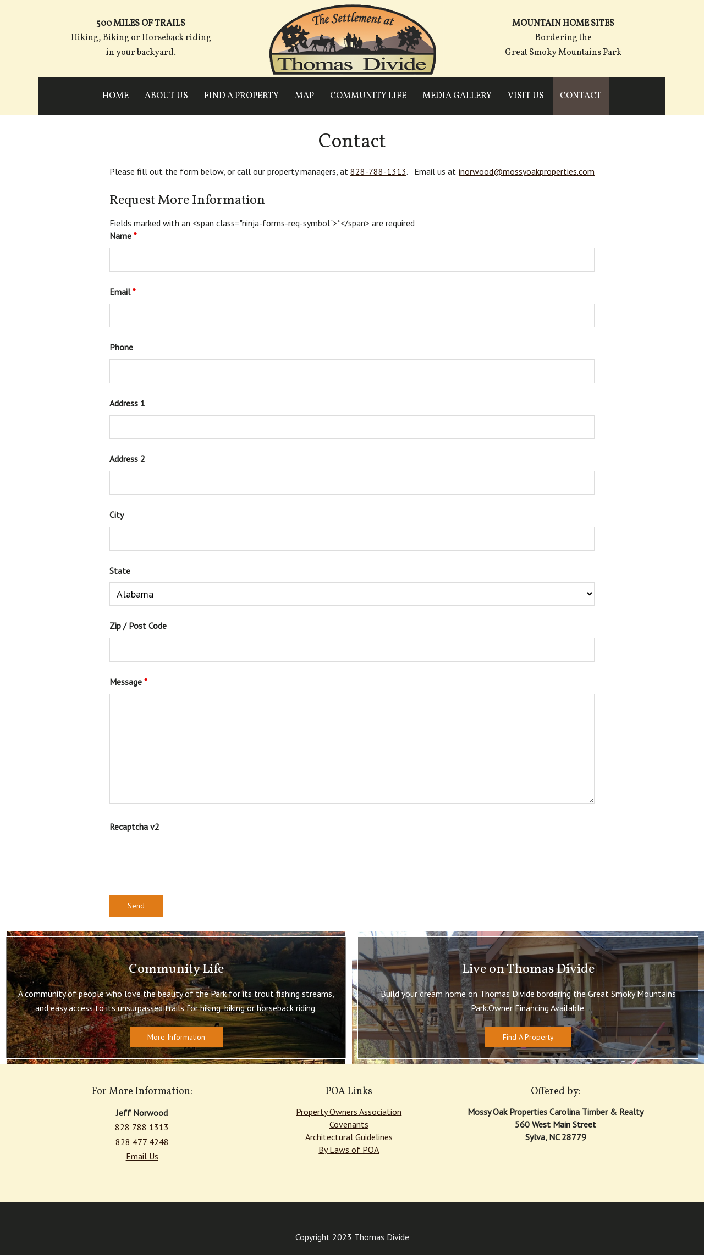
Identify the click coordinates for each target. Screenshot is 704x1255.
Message (128, 681)
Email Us (142, 1156)
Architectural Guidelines (349, 1136)
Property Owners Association (349, 1111)
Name (123, 235)
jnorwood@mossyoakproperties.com (526, 171)
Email (122, 291)
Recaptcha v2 (134, 826)
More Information (176, 1037)
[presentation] (193, 859)
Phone (121, 347)
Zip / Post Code (138, 625)
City (116, 514)
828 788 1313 (142, 1127)
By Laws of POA (348, 1149)
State (119, 570)
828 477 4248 (142, 1141)
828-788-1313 (378, 171)
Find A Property (528, 1037)
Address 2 (127, 458)
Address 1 (127, 403)
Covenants (349, 1124)
